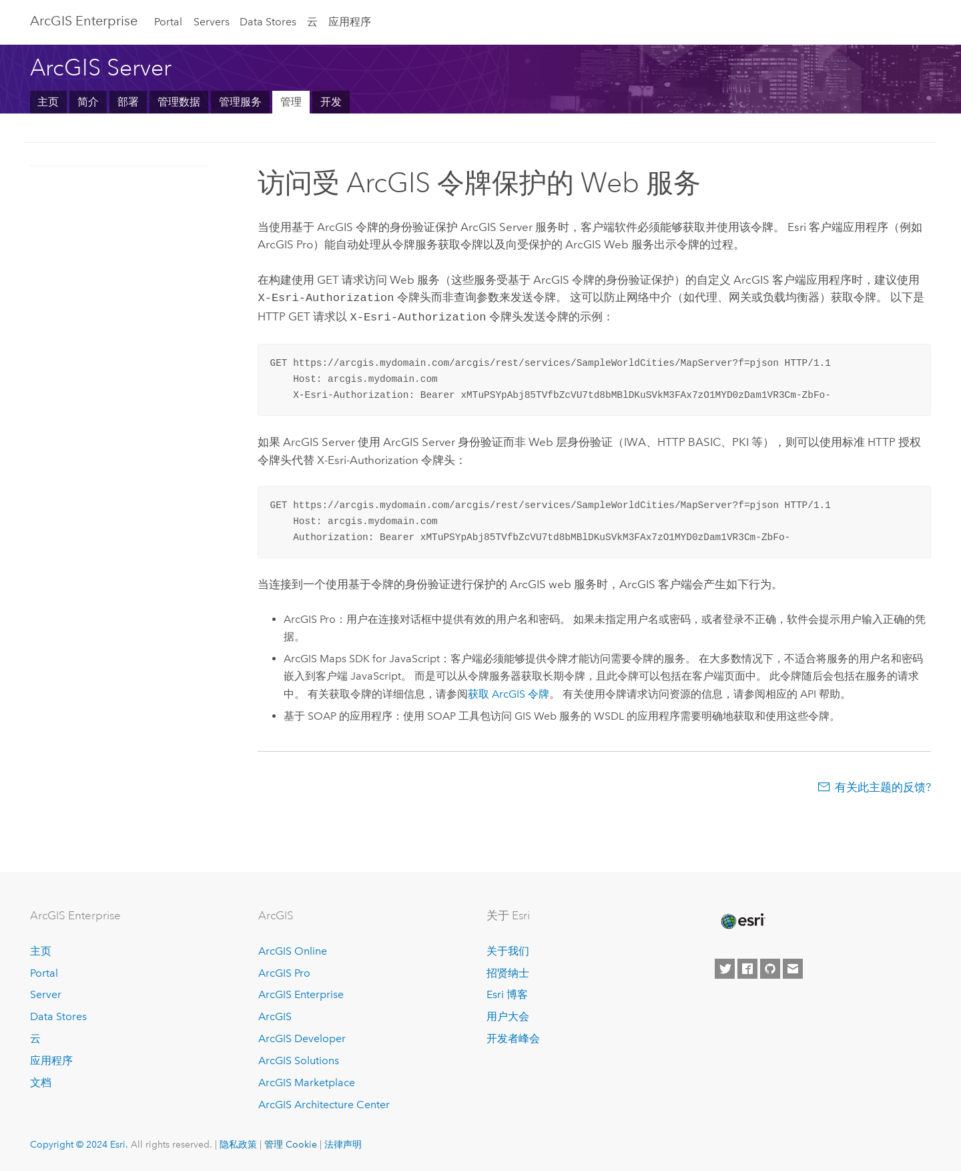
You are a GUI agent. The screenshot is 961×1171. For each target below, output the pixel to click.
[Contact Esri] (793, 969)
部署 (128, 101)
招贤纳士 (508, 973)
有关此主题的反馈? (883, 784)
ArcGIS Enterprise (83, 21)
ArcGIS (275, 1016)
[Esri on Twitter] (725, 969)
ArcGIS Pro (284, 973)
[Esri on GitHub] (770, 969)
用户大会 (508, 1016)
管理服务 (240, 101)
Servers (212, 21)
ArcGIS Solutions (298, 1060)
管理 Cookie (290, 1144)
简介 (88, 101)
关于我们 (508, 951)
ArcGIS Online (292, 951)
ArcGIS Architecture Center (324, 1104)
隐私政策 (238, 1144)
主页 (48, 101)
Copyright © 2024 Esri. (79, 1144)
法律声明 (343, 1144)
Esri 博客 (507, 994)
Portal (168, 21)
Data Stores (268, 21)
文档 (40, 1082)
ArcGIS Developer (302, 1038)
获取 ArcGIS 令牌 (508, 691)
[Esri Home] (742, 921)
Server (45, 994)
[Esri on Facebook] (747, 969)
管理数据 (178, 101)
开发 (331, 101)
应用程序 (349, 21)
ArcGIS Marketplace (306, 1082)
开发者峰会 (513, 1038)
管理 (291, 101)
